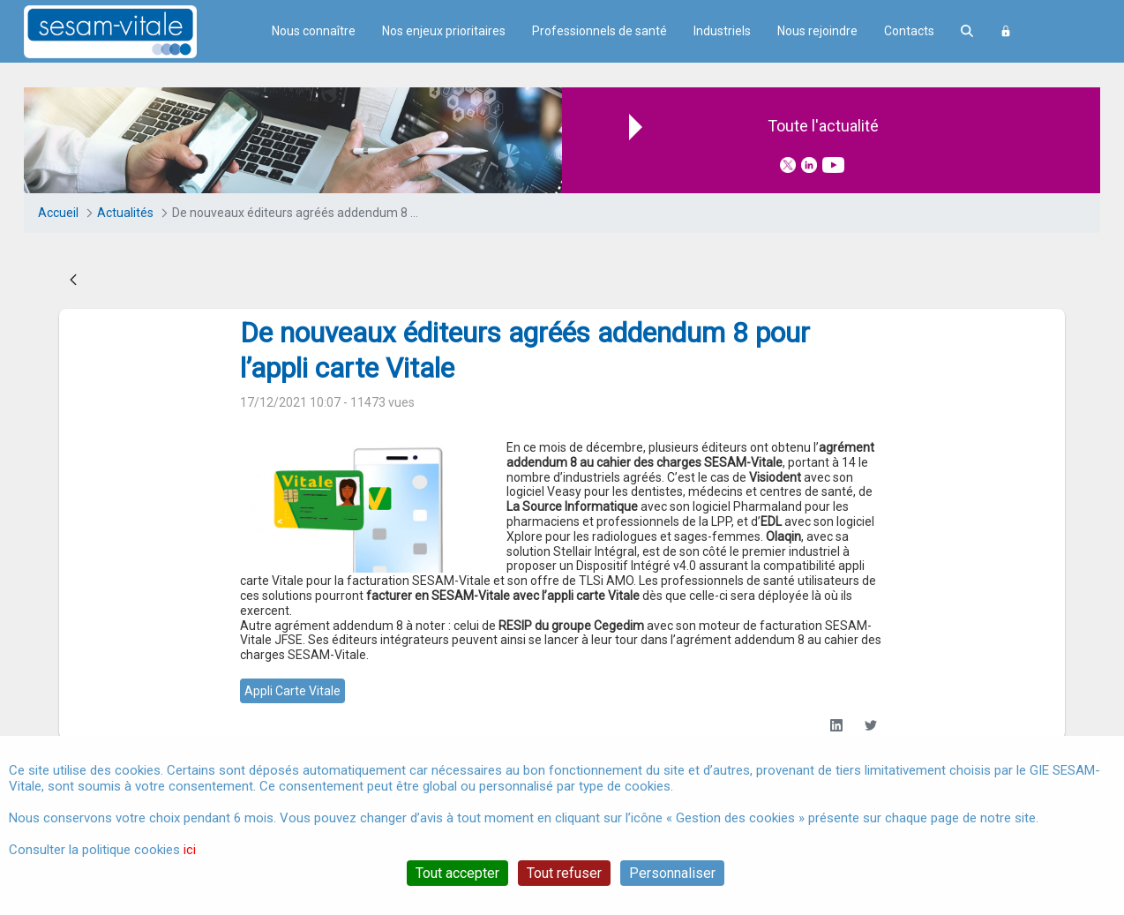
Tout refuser (564, 873)
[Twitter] (870, 725)
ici (190, 850)
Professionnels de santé (599, 31)
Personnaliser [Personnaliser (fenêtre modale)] (672, 873)
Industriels (722, 31)
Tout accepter (457, 873)
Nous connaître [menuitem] (314, 31)
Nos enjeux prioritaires (444, 31)
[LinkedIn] (836, 725)
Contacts (909, 31)
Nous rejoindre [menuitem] (817, 31)
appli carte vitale (292, 691)
